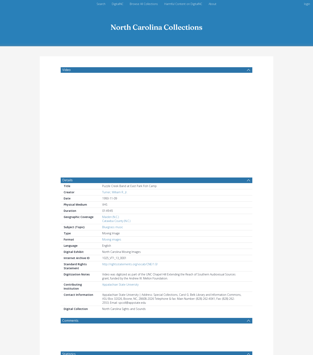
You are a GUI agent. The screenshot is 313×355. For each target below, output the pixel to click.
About (212, 4)
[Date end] (151, 264)
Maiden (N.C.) (110, 118)
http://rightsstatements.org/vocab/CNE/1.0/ (130, 165)
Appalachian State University (120, 186)
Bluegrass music (112, 128)
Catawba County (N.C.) (116, 122)
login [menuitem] (307, 4)
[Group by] (83, 264)
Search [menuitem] (101, 4)
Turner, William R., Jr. (114, 93)
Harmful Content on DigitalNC (183, 4)
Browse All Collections (144, 4)
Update (196, 264)
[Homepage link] (156, 26)
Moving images (111, 141)
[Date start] (120, 264)
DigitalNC (117, 4)
